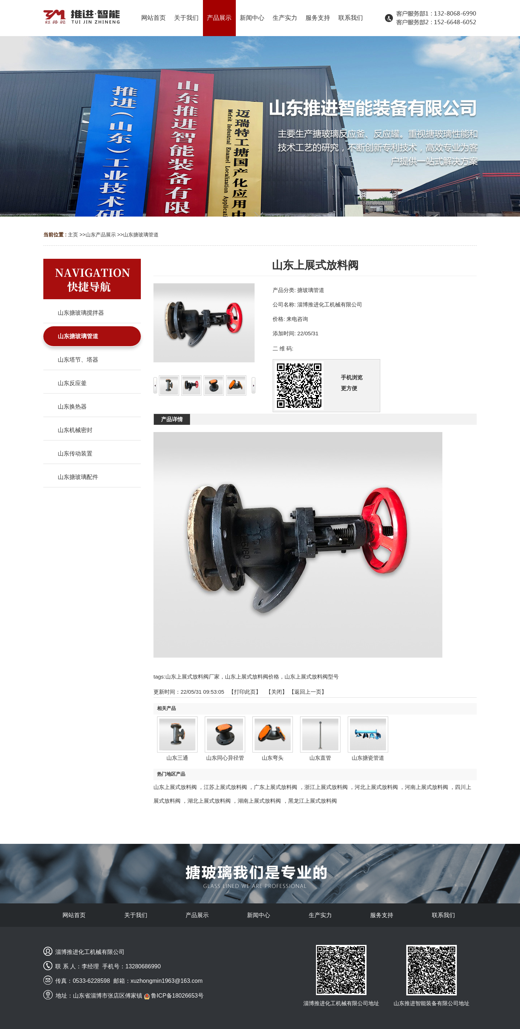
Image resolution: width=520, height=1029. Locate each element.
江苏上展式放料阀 (225, 787)
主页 (73, 234)
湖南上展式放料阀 (259, 801)
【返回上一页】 (308, 692)
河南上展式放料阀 (426, 787)
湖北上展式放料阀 (209, 801)
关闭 (276, 692)
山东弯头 (272, 758)
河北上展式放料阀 (376, 787)
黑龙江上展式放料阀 (312, 801)
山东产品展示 (101, 234)
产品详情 (172, 419)
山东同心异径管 (225, 758)
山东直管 (320, 758)
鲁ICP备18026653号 (174, 996)
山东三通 (177, 758)
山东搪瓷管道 (368, 758)
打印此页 (245, 692)
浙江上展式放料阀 (326, 787)
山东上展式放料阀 (175, 787)
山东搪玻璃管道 (141, 234)
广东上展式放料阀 (275, 787)
